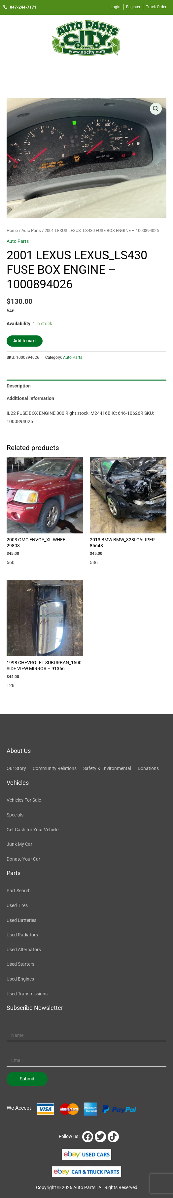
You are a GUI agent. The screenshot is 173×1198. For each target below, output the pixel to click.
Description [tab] (19, 385)
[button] (86, 70)
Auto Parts (31, 230)
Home (12, 230)
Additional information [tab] (30, 398)
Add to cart (24, 340)
